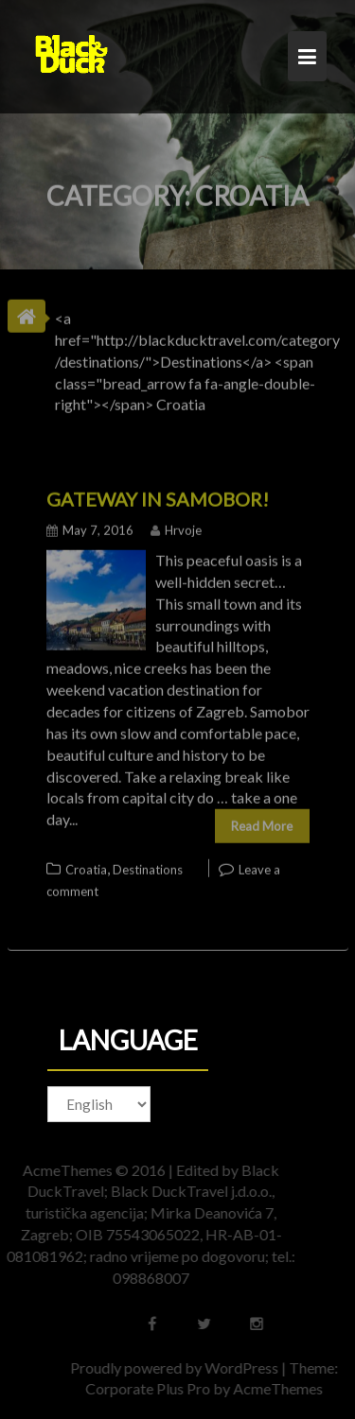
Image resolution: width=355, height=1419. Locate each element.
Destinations (148, 866)
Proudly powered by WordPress (179, 1367)
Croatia (86, 866)
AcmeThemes (283, 1388)
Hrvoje (176, 526)
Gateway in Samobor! (157, 495)
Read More (262, 822)
